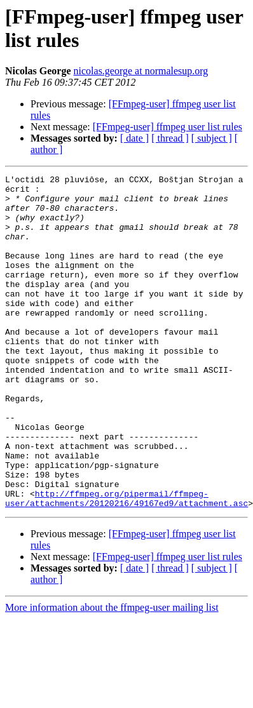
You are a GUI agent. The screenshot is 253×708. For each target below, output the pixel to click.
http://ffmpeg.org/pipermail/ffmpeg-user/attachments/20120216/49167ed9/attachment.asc (126, 563)
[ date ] (134, 138)
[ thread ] (170, 138)
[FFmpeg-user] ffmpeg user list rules (167, 126)
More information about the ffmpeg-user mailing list (112, 674)
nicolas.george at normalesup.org (141, 70)
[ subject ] (211, 138)
